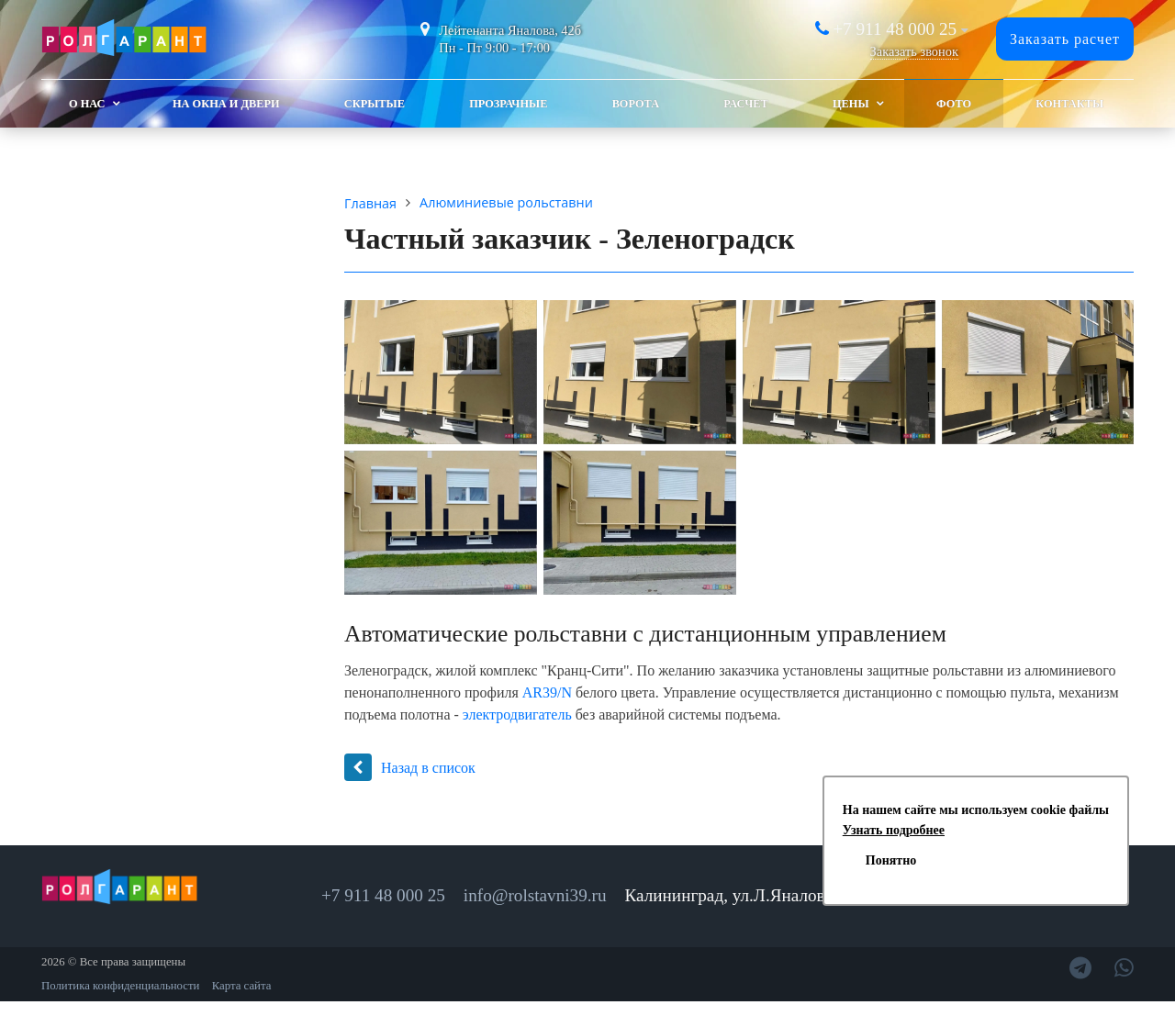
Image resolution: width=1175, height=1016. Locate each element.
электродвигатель (517, 714)
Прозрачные (508, 103)
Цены (851, 103)
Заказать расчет (1065, 39)
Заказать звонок (914, 51)
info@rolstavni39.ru (535, 895)
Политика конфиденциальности (120, 985)
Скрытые (374, 103)
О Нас (87, 103)
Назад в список (410, 768)
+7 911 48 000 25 (895, 29)
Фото (953, 103)
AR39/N (547, 692)
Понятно (891, 860)
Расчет (745, 103)
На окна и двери (226, 103)
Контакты (1069, 103)
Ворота (635, 103)
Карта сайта (242, 985)
